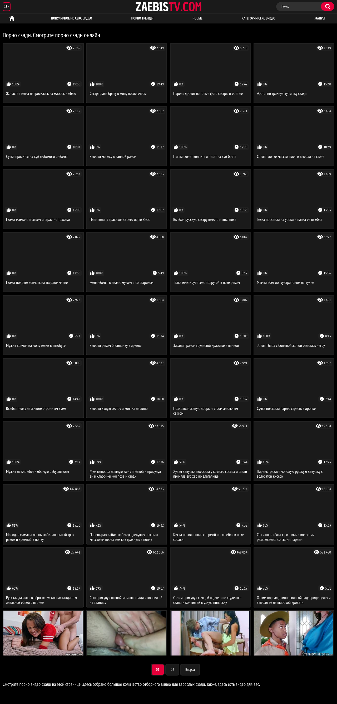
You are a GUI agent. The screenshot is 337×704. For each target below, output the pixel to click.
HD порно (12, 18)
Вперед (190, 669)
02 (172, 669)
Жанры (320, 18)
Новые (197, 18)
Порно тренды (142, 18)
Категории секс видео (258, 18)
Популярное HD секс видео (71, 18)
